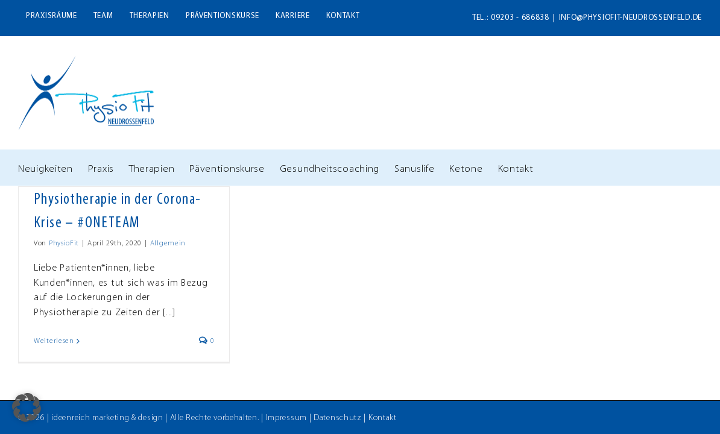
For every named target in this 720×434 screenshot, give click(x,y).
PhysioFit (64, 243)
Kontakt (382, 418)
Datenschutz (338, 418)
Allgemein (168, 243)
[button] (26, 407)
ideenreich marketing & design (107, 418)
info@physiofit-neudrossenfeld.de (630, 18)
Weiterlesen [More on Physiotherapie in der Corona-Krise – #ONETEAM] (54, 341)
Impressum (286, 418)
